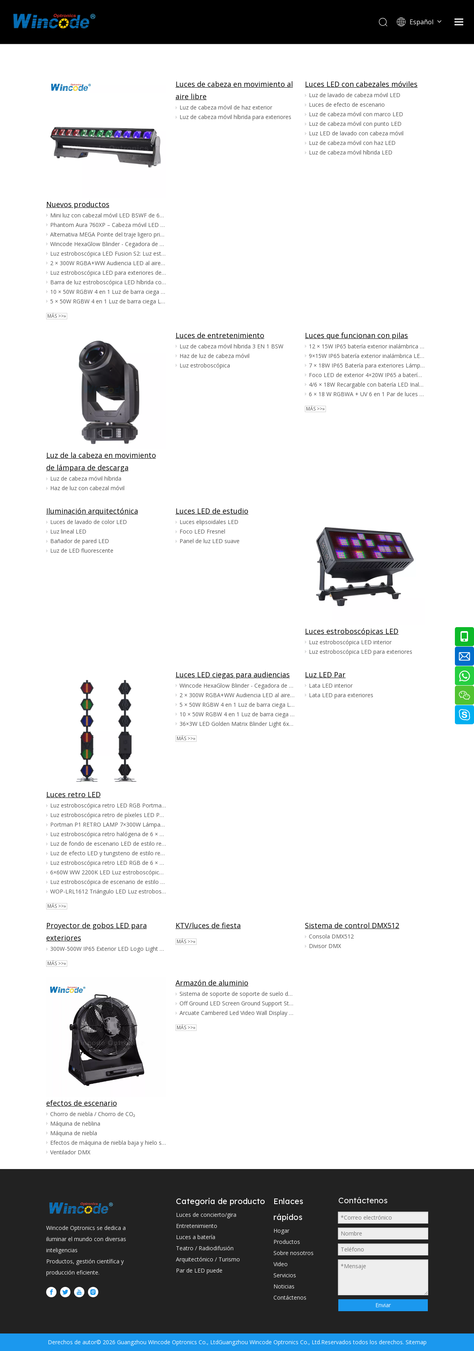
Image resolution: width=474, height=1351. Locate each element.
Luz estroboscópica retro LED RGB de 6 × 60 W (108, 862)
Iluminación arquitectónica (92, 511)
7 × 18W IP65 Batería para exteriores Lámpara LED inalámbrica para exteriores (367, 365)
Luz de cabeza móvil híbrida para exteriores (235, 117)
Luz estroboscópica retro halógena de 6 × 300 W (108, 834)
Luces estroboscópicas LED (351, 631)
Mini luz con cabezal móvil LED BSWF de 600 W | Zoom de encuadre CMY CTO (108, 215)
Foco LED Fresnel (202, 531)
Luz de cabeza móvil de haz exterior (225, 107)
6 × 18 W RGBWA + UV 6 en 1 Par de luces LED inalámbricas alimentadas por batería (367, 394)
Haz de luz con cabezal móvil (87, 488)
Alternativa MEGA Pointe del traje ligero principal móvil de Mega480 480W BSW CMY (108, 234)
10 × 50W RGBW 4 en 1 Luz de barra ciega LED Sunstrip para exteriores (108, 291)
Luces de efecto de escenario (347, 104)
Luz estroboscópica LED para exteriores (360, 651)
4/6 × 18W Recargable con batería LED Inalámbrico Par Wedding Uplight (367, 384)
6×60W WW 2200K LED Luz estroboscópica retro (108, 872)
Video (280, 1264)
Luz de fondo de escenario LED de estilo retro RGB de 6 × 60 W (108, 843)
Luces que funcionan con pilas (356, 335)
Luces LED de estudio (212, 511)
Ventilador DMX (70, 1152)
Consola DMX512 (331, 936)
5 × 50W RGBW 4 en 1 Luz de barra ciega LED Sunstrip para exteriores (108, 301)
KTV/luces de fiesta (208, 925)
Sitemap (415, 1342)
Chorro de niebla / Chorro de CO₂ (92, 1114)
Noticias (284, 1286)
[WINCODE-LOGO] (81, 1207)
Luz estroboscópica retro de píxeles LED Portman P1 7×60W (108, 815)
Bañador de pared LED (79, 541)
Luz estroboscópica (204, 365)
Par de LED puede (199, 1270)
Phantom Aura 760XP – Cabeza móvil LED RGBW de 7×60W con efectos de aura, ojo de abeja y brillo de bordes (108, 225)
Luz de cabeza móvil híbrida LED (350, 152)
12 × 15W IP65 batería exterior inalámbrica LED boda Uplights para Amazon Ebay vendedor (367, 346)
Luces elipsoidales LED (208, 522)
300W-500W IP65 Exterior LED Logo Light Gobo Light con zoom (108, 948)
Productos (286, 1241)
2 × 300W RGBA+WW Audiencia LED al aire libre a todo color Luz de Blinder (108, 263)
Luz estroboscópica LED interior (350, 642)
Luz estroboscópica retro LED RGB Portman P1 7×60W (108, 805)
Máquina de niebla (73, 1133)
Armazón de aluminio (212, 982)
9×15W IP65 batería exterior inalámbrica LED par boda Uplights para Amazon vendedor (367, 356)
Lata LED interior (331, 685)
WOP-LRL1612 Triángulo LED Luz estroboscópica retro (108, 891)
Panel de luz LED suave (209, 541)
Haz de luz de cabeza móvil (214, 356)
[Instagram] (93, 1292)
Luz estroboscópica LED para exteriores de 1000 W (108, 272)
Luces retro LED (73, 794)
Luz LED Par (325, 674)
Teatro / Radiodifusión (205, 1248)
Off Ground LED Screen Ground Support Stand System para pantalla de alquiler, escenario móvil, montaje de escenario (237, 1003)
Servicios (284, 1275)
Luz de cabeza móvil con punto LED (355, 123)
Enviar (383, 1305)
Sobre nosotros (293, 1253)
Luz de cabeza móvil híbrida (85, 478)
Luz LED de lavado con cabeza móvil (356, 133)
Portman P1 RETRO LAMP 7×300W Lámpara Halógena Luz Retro (108, 824)
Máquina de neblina (75, 1123)
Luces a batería (195, 1237)
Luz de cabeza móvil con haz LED (352, 143)
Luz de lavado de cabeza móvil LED (354, 95)
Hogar (281, 1230)
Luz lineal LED (68, 531)
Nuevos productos (77, 204)
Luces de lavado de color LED (88, 522)
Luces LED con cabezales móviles (361, 84)
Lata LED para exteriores (341, 695)
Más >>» (56, 316)
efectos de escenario (81, 1103)
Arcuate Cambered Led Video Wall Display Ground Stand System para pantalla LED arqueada (237, 1013)
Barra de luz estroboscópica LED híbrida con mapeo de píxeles (108, 282)
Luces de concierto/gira (206, 1214)
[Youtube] (79, 1292)
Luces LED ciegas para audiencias (233, 674)
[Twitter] (65, 1292)
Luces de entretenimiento (220, 335)
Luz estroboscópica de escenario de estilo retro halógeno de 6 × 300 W (108, 882)
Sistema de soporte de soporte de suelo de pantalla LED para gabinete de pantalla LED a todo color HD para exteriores (237, 993)
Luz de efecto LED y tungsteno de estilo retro (108, 853)
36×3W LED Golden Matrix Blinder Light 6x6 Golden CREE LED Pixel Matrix (237, 723)
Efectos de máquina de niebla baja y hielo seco (108, 1142)
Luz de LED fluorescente (81, 550)
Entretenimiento (196, 1226)
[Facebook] (51, 1292)
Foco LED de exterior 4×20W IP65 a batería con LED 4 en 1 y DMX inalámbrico (367, 375)
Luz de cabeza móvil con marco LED (356, 114)
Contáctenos (289, 1297)
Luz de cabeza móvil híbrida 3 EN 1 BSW (231, 346)
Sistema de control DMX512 (352, 925)
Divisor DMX (325, 946)
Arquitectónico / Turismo (208, 1259)
